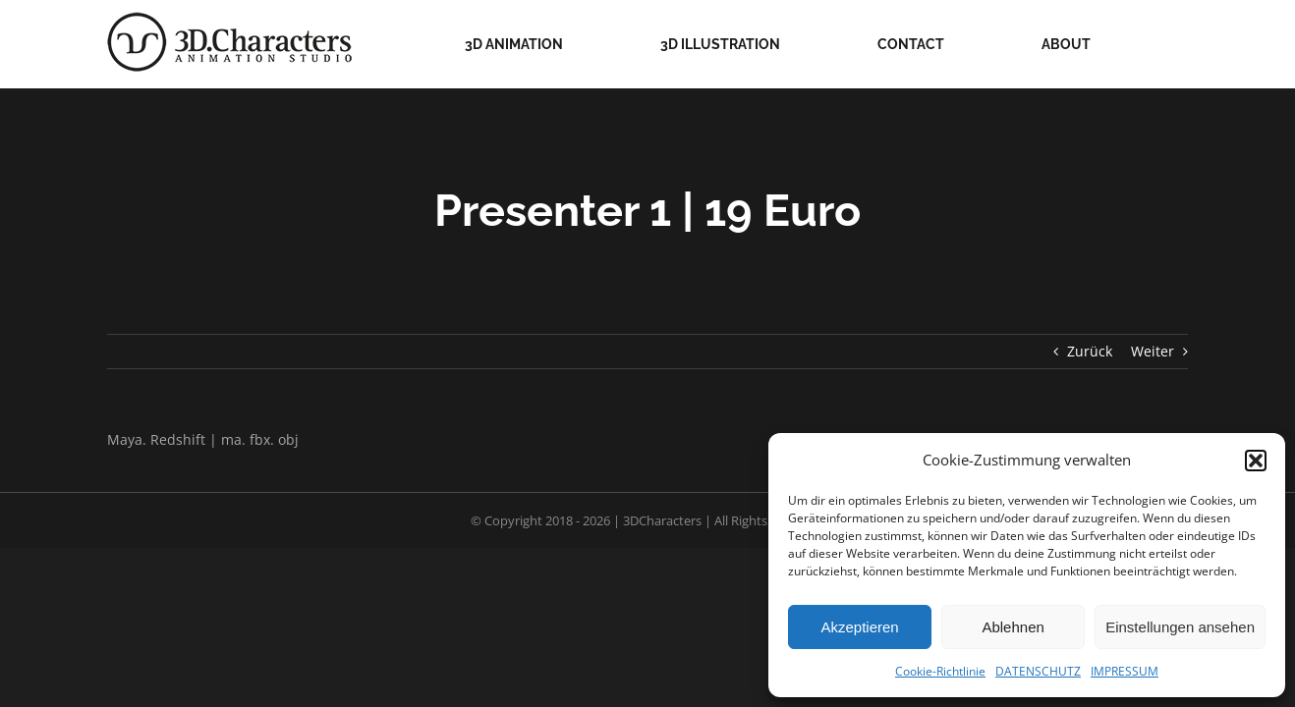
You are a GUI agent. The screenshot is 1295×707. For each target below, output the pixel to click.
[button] (1256, 460)
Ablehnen (1012, 627)
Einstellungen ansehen (1180, 627)
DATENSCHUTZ (1038, 671)
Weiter (1152, 351)
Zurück (1089, 351)
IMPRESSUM (1124, 671)
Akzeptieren (859, 627)
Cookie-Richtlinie (940, 671)
